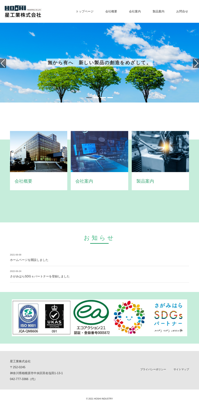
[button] (89, 97)
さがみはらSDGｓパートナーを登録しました (40, 276)
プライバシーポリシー (153, 369)
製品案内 (158, 11)
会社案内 (135, 11)
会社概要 (111, 11)
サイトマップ (181, 369)
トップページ (84, 11)
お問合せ (182, 11)
